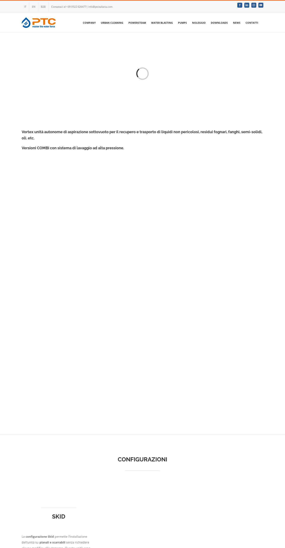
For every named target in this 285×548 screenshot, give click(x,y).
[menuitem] (25, 6)
